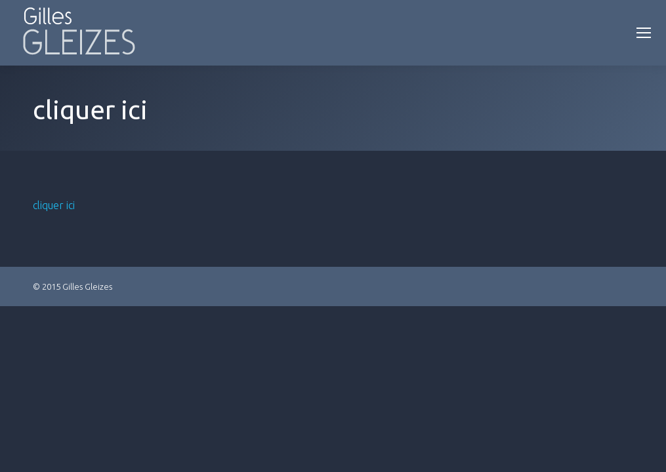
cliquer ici (54, 205)
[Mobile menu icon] (644, 33)
